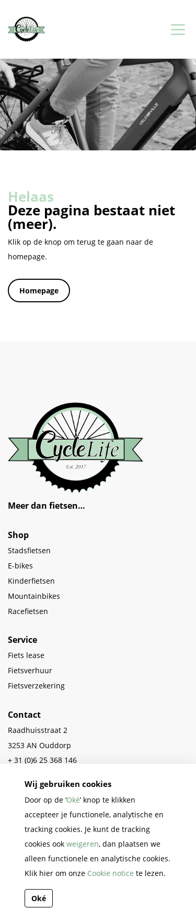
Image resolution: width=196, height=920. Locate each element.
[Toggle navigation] (176, 29)
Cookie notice (110, 873)
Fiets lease (26, 655)
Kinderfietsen (31, 581)
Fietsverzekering (36, 686)
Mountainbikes (34, 596)
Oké (73, 800)
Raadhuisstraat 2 (37, 730)
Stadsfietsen (29, 550)
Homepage (39, 290)
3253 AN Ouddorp (39, 745)
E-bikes (20, 566)
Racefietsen (28, 611)
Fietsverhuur (30, 670)
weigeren (82, 844)
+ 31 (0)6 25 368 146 (42, 760)
